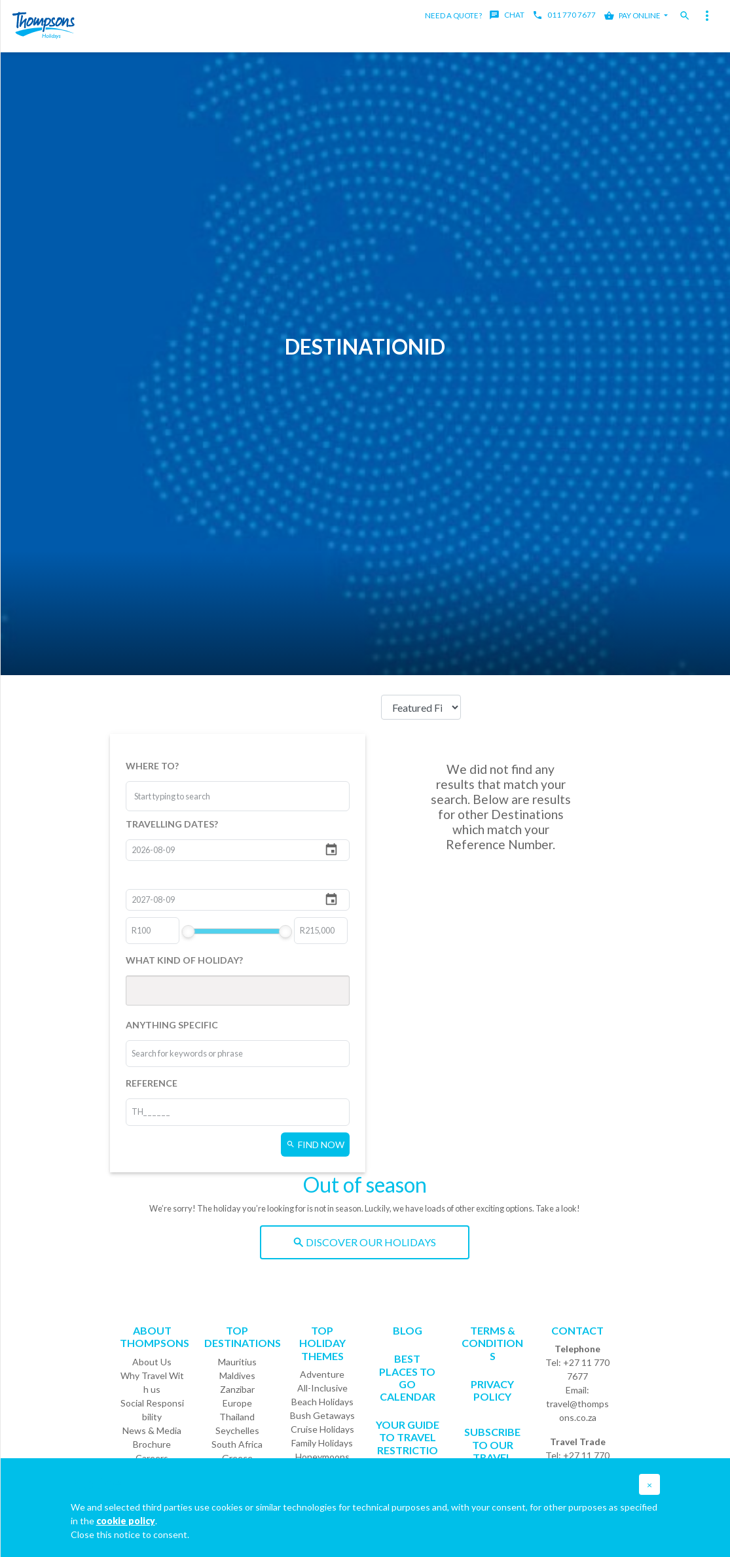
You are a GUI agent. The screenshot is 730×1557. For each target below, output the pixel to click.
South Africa (237, 1444)
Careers (152, 1457)
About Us (152, 1361)
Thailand (237, 1416)
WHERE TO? (152, 765)
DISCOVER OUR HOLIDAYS (364, 1242)
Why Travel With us (152, 1382)
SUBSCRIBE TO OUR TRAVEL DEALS (492, 1451)
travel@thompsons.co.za (577, 1410)
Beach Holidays (322, 1401)
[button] (649, 1484)
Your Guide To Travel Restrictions (407, 1443)
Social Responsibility (152, 1409)
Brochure (152, 1444)
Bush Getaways (322, 1415)
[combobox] (183, 796)
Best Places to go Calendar (407, 1377)
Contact (577, 1330)
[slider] (187, 931)
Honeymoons (322, 1456)
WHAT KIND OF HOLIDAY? (184, 960)
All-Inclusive (322, 1387)
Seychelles (237, 1430)
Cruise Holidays (322, 1429)
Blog (407, 1330)
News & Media (151, 1430)
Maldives (237, 1375)
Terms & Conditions (492, 1342)
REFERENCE (151, 1083)
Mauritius (237, 1361)
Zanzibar (237, 1389)
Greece (237, 1457)
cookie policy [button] (125, 1520)
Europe (237, 1402)
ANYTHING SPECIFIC (172, 1024)
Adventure (322, 1374)
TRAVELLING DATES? (172, 824)
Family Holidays (322, 1442)
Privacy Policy (492, 1390)
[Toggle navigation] (707, 16)
